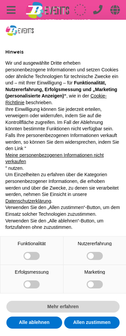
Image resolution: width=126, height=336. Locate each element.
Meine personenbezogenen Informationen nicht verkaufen (54, 158)
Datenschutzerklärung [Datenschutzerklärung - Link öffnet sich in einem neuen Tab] (28, 201)
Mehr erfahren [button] (63, 306)
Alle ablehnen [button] (34, 322)
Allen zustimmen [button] (92, 322)
